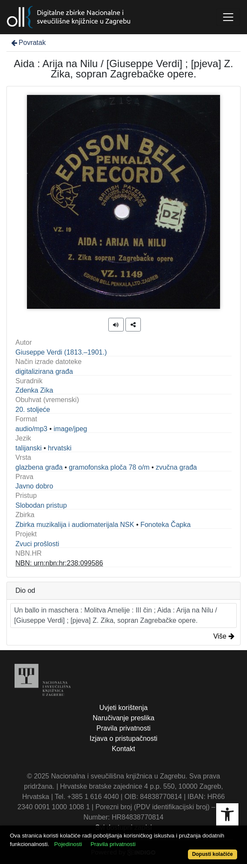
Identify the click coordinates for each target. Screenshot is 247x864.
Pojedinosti (68, 844)
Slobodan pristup (41, 505)
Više (224, 636)
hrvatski (59, 448)
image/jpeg (70, 428)
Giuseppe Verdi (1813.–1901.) (61, 352)
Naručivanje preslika (123, 718)
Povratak (28, 42)
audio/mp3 (31, 428)
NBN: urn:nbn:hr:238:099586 (59, 563)
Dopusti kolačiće (212, 854)
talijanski (28, 448)
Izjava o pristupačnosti (123, 738)
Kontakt (123, 748)
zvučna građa (176, 467)
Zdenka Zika (34, 390)
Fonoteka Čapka (165, 524)
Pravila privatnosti (123, 728)
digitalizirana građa (44, 371)
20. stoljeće (32, 409)
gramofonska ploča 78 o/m (109, 467)
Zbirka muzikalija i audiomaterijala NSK (74, 524)
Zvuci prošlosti (37, 543)
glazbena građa (38, 467)
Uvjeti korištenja (123, 707)
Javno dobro (34, 486)
